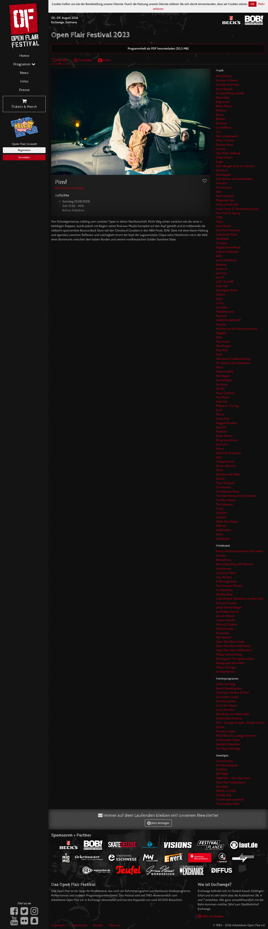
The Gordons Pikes (228, 804)
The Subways (224, 504)
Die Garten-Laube (227, 697)
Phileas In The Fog (227, 406)
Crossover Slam (226, 573)
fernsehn (221, 183)
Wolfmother (223, 530)
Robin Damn (224, 436)
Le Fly (219, 303)
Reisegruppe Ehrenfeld (230, 663)
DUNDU (221, 769)
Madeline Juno (225, 311)
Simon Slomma (226, 466)
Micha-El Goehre (226, 624)
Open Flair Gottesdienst (231, 782)
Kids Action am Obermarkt (232, 714)
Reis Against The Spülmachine (235, 658)
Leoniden (222, 307)
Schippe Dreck (225, 461)
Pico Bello (222, 786)
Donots (220, 149)
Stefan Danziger (226, 667)
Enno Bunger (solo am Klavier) (235, 166)
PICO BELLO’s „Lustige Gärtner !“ (236, 735)
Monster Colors (225, 731)
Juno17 (220, 277)
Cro (218, 132)
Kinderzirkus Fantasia (229, 718)
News (24, 73)
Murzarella (222, 633)
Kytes (219, 299)
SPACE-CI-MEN (226, 791)
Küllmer (221, 294)
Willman (221, 526)
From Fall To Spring (228, 213)
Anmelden (24, 157)
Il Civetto (221, 243)
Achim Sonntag (225, 684)
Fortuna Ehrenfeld (227, 204)
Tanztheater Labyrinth (230, 799)
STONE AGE (224, 795)
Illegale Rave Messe (228, 247)
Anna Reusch (224, 89)
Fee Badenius (224, 590)
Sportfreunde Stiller (228, 474)
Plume (220, 414)
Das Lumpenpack (227, 136)
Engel (219, 161)
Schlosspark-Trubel (228, 740)
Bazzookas (223, 97)
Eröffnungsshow (226, 581)
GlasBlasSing (224, 594)
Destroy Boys (224, 144)
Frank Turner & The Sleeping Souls (237, 209)
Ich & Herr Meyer (226, 705)
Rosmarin (222, 444)
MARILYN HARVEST (228, 320)
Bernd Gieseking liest (229, 688)
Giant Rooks (223, 226)
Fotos (104, 60)
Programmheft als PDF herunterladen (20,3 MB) (158, 48)
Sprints (220, 478)
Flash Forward (225, 196)
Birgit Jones (223, 102)
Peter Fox (222, 401)
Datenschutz (79, 925)
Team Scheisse (225, 483)
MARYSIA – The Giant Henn (233, 778)
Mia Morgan (223, 346)
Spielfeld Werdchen (228, 744)
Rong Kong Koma (227, 440)
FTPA (219, 217)
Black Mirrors (224, 106)
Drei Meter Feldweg (228, 153)
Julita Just (221, 273)
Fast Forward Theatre (229, 585)
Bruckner (221, 123)
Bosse (220, 114)
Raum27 (221, 427)
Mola (219, 354)
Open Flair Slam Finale (230, 641)
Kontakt (98, 925)
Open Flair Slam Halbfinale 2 (234, 650)
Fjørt (218, 191)
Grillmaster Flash (226, 234)
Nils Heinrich (224, 637)
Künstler (59, 60)
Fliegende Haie (225, 200)
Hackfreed (222, 239)
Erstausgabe (223, 174)
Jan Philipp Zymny (227, 611)
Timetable (83, 60)
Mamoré (221, 316)
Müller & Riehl (224, 371)
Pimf (219, 410)
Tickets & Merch (24, 104)
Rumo (220, 448)
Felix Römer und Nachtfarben (234, 179)
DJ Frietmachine (226, 701)
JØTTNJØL (222, 774)
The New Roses (226, 500)
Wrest (219, 534)
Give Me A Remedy (228, 230)
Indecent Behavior (227, 251)
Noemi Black (224, 380)
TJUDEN (221, 513)
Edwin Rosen (224, 157)
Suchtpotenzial (225, 671)
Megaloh (221, 333)
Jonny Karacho (225, 710)
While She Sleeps (227, 521)
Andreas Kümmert (227, 84)
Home (24, 56)
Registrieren (24, 150)
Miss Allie (222, 350)
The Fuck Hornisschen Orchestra (236, 496)
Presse (24, 90)
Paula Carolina (225, 393)
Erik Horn (221, 170)
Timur (219, 508)
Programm (24, 64)
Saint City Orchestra (228, 453)
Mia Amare (222, 341)
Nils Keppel (223, 376)
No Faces (221, 384)
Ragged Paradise (226, 423)
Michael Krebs (224, 629)
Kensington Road (226, 290)
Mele (219, 337)
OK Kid (220, 388)
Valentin (221, 517)
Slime (219, 470)
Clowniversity (224, 761)
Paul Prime (222, 397)
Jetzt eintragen (158, 823)
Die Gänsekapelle (227, 765)
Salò (218, 457)
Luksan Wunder (225, 620)
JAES (219, 256)
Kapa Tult (222, 286)
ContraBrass (223, 127)
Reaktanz (222, 431)
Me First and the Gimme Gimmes (237, 329)
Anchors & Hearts (227, 80)
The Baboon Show (228, 491)
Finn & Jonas (224, 187)
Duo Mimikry (224, 577)
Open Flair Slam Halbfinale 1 (233, 646)
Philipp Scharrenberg (229, 654)
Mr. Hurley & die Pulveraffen (233, 363)
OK (252, 4)
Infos (24, 81)
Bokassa (221, 110)
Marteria (221, 324)
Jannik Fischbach (226, 260)
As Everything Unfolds (230, 93)
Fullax (219, 221)
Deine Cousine (225, 140)
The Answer (223, 487)
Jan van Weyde (225, 616)
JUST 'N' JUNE (225, 281)
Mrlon (219, 367)
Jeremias (221, 264)
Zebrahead (222, 538)
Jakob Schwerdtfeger (229, 607)
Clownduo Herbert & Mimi (232, 692)
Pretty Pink (222, 418)
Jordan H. (221, 269)
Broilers (220, 119)
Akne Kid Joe (224, 76)
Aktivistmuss (224, 560)
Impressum (58, 925)
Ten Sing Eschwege (228, 748)
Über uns (114, 925)
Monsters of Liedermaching (233, 359)
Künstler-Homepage (69, 188)
